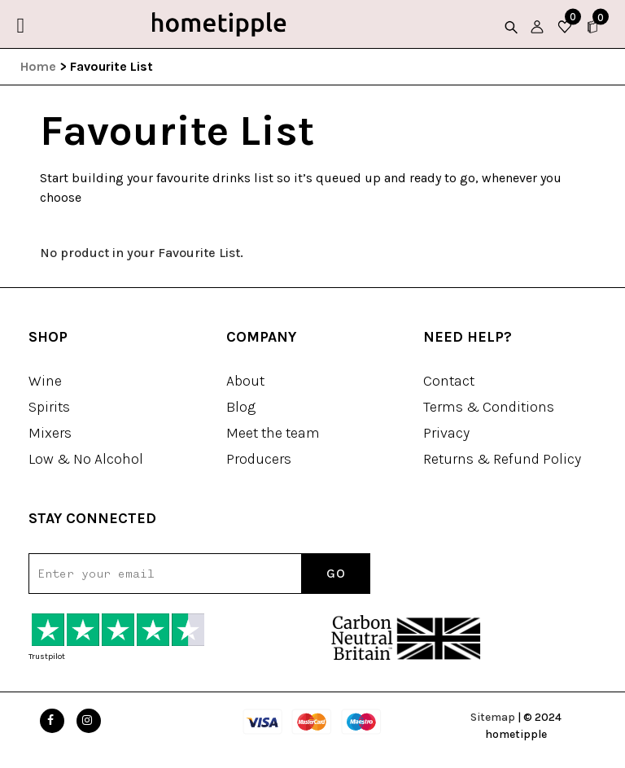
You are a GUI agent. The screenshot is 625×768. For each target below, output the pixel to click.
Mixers (50, 433)
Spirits (49, 407)
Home (38, 66)
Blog (241, 407)
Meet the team (273, 433)
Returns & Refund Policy (502, 459)
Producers (258, 459)
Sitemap (492, 717)
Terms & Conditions (488, 407)
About (245, 381)
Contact (448, 381)
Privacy (446, 433)
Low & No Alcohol (85, 459)
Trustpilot (46, 656)
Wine (45, 381)
